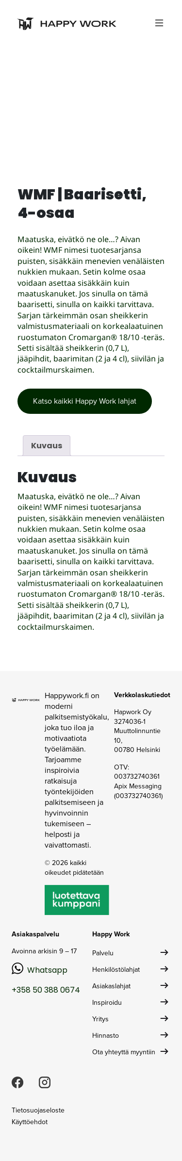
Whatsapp (47, 970)
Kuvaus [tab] (46, 445)
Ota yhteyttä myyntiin (123, 1052)
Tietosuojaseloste (38, 1110)
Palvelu (103, 953)
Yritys (100, 1019)
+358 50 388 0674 (46, 990)
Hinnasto (105, 1035)
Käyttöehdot (30, 1122)
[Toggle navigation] (159, 23)
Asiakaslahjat (111, 986)
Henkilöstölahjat (116, 970)
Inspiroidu (107, 1002)
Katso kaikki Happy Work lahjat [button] (84, 401)
